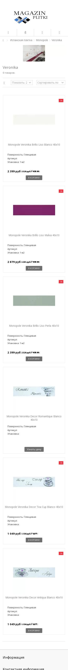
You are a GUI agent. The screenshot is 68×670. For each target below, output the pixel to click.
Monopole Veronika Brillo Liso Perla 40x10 (34, 325)
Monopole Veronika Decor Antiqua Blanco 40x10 (34, 597)
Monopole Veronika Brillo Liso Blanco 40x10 (34, 144)
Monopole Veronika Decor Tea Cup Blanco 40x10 (34, 507)
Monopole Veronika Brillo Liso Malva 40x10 (34, 235)
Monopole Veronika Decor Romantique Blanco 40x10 (34, 418)
